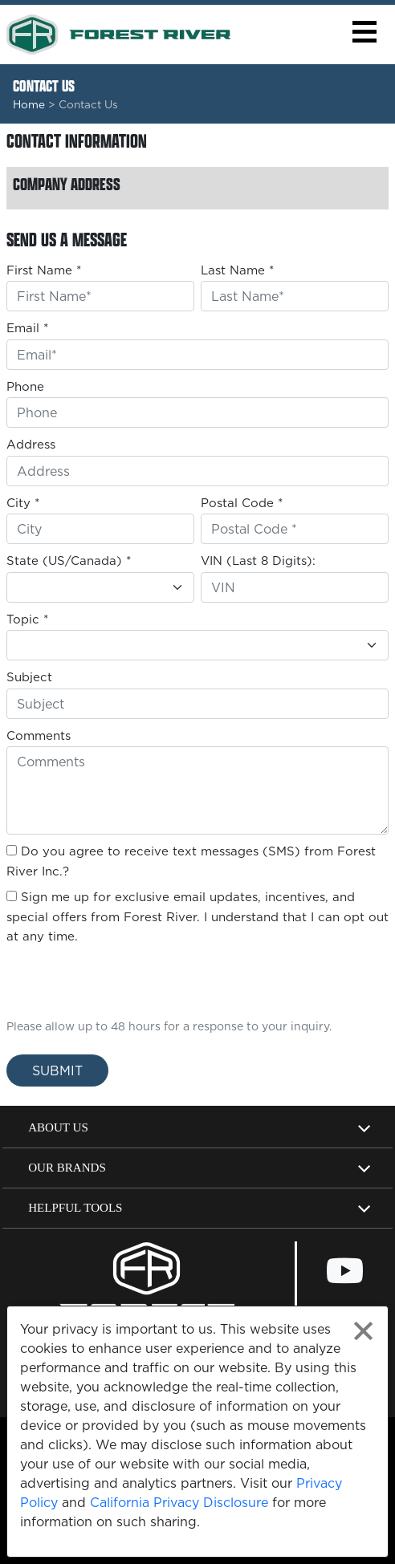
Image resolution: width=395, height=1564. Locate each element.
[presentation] (100, 977)
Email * (27, 327)
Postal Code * (242, 502)
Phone (25, 386)
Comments (38, 735)
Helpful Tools (75, 1207)
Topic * (27, 619)
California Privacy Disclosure (179, 1502)
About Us (58, 1127)
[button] (364, 32)
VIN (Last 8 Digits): (258, 560)
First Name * (43, 270)
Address (30, 444)
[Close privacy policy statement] (363, 1331)
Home (29, 104)
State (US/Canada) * (68, 560)
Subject (29, 676)
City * (22, 502)
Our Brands (67, 1167)
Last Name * (237, 270)
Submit (57, 1070)
